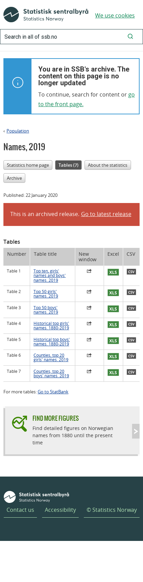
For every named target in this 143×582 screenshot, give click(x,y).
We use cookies (115, 15)
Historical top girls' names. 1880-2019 (51, 325)
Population (17, 131)
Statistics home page (28, 165)
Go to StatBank (53, 392)
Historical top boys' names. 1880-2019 (52, 341)
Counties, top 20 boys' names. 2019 (51, 373)
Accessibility (60, 510)
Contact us (20, 510)
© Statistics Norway (112, 510)
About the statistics (107, 165)
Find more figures (55, 418)
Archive (14, 178)
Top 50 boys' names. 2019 (46, 309)
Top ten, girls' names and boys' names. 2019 (50, 275)
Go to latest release (106, 214)
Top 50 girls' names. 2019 (46, 293)
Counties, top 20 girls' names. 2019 (51, 357)
